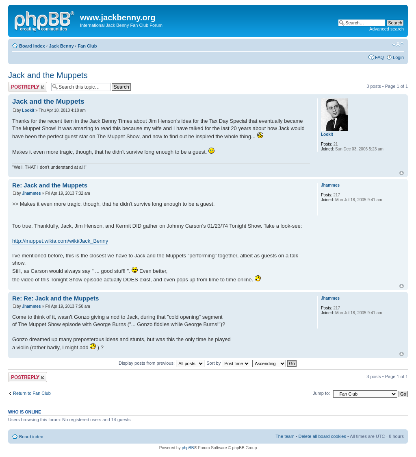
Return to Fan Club (32, 393)
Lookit (28, 110)
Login (398, 57)
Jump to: (321, 393)
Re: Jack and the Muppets (49, 185)
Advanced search (386, 28)
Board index (32, 46)
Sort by (228, 363)
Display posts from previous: (161, 363)
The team (284, 436)
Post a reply (27, 87)
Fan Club (87, 46)
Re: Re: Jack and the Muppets (55, 298)
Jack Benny (61, 46)
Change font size (398, 44)
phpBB (188, 448)
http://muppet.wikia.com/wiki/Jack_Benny (60, 241)
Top (401, 173)
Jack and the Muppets (48, 75)
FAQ (379, 57)
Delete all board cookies (322, 436)
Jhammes (31, 193)
